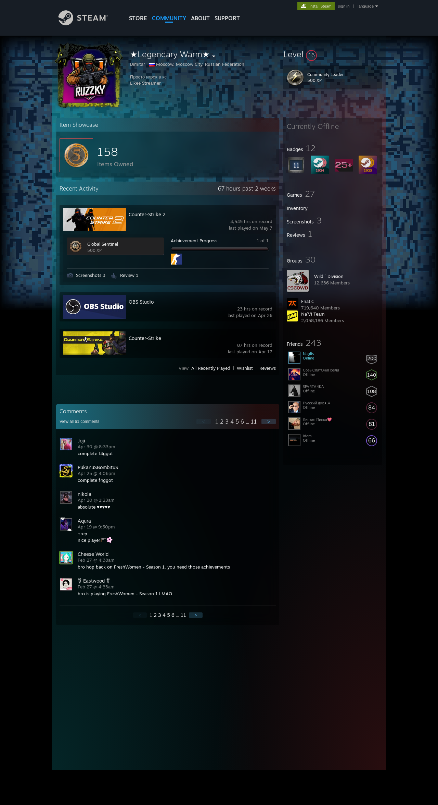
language (366, 6)
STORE (138, 18)
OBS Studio (141, 302)
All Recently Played (210, 368)
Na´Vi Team (313, 314)
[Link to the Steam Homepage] (88, 23)
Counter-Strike (145, 338)
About (200, 18)
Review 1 (129, 275)
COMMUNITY (169, 18)
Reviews (267, 368)
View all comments (80, 421)
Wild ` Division (329, 276)
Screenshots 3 (90, 275)
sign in (343, 6)
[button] (332, 54)
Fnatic (307, 301)
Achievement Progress (194, 240)
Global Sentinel (102, 244)
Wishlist (245, 368)
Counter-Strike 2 (147, 214)
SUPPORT (227, 18)
